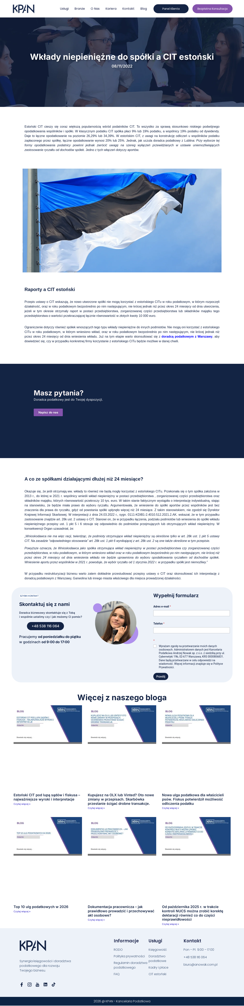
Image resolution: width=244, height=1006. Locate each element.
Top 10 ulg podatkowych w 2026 (41, 907)
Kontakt (128, 8)
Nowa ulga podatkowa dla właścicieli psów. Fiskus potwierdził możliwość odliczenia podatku (193, 799)
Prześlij (160, 676)
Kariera (110, 8)
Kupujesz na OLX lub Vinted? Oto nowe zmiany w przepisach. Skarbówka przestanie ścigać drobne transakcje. (121, 799)
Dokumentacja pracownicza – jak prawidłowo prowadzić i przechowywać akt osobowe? (121, 911)
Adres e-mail (162, 606)
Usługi (64, 8)
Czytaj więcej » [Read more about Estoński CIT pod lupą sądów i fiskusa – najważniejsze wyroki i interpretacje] (22, 803)
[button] (29, 596)
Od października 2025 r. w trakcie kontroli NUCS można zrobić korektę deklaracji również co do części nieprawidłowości (192, 913)
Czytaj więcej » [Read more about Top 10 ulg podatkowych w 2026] (22, 911)
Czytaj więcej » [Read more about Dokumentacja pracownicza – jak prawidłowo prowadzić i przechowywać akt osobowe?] (96, 919)
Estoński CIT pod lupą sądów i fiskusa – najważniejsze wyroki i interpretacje (47, 797)
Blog (143, 8)
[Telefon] (191, 630)
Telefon (158, 623)
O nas (95, 8)
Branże (79, 8)
